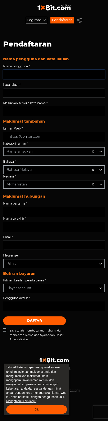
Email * (8, 237)
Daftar (34, 321)
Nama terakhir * (14, 218)
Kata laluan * (12, 85)
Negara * (9, 176)
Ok (37, 409)
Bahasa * (9, 161)
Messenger (11, 255)
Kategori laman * (15, 143)
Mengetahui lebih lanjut (21, 401)
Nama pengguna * (16, 66)
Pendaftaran (62, 20)
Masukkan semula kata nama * (25, 103)
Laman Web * (13, 128)
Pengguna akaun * (16, 298)
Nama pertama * (15, 203)
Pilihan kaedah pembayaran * (24, 280)
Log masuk (36, 20)
